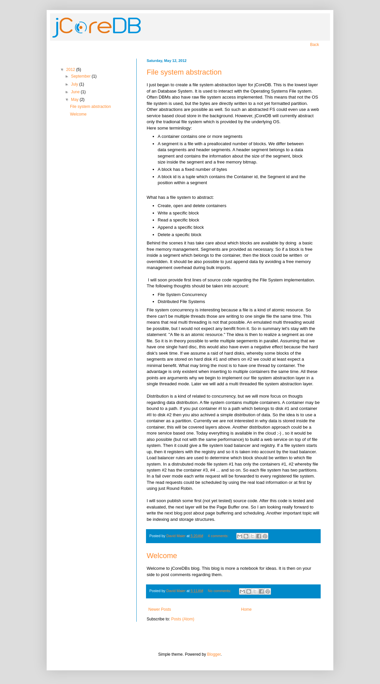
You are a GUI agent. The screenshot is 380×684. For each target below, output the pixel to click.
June (76, 92)
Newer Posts (159, 609)
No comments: (220, 591)
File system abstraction (184, 72)
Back (314, 44)
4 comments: (219, 536)
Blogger (214, 654)
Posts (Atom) (182, 619)
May (75, 99)
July (75, 84)
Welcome (162, 555)
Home (246, 609)
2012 (71, 69)
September (81, 76)
